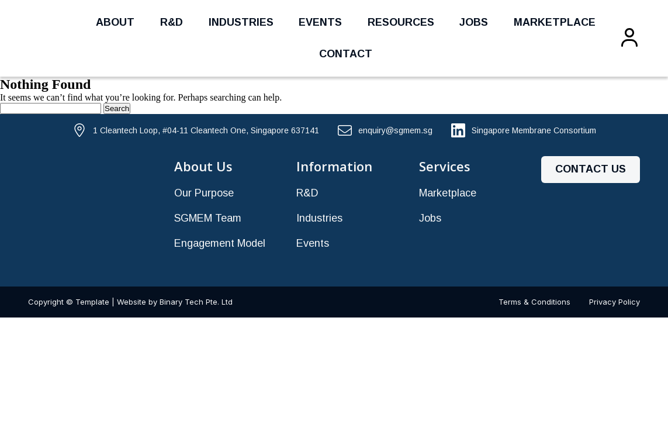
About (115, 22)
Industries (241, 22)
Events (320, 22)
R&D (171, 22)
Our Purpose (204, 193)
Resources (401, 22)
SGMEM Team (207, 218)
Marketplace (555, 22)
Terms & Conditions (534, 301)
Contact (345, 54)
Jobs (473, 22)
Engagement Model (219, 243)
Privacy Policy (614, 301)
